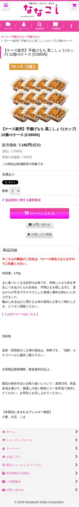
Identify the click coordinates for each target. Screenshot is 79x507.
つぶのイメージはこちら (20, 314)
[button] (5, 6)
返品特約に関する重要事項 (21, 200)
